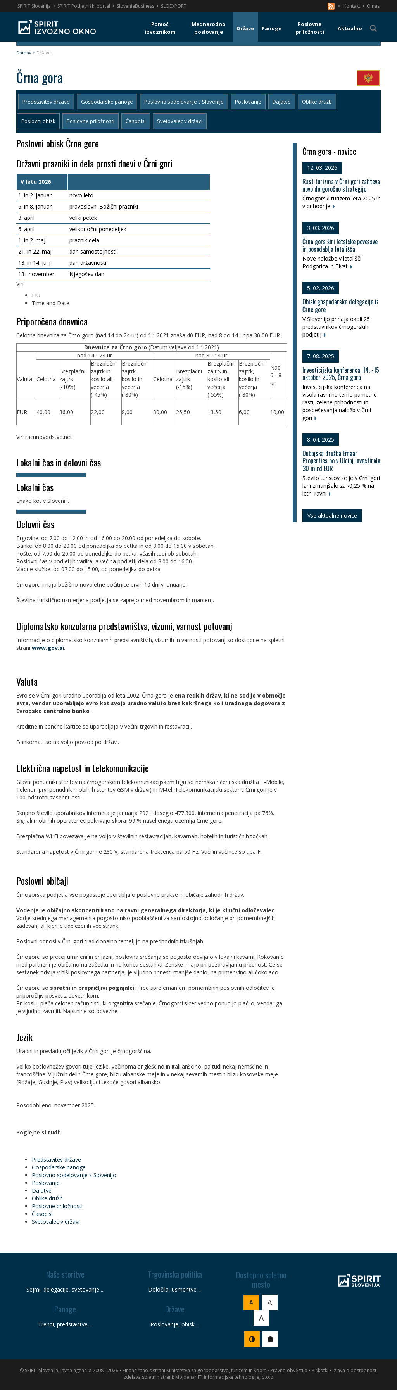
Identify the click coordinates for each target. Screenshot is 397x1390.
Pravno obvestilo (288, 1370)
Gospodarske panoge (107, 101)
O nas (373, 6)
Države (43, 52)
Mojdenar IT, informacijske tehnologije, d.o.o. (224, 1377)
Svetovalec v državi (179, 120)
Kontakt (351, 6)
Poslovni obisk (38, 120)
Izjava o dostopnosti (355, 1370)
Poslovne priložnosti (90, 120)
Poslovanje (248, 101)
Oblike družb (317, 101)
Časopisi (136, 120)
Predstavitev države (46, 101)
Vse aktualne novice (332, 515)
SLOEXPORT (173, 6)
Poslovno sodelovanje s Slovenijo (184, 101)
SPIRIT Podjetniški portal (83, 6)
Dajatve (282, 101)
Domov (23, 52)
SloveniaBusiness (135, 6)
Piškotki (320, 1370)
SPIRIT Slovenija (34, 6)
